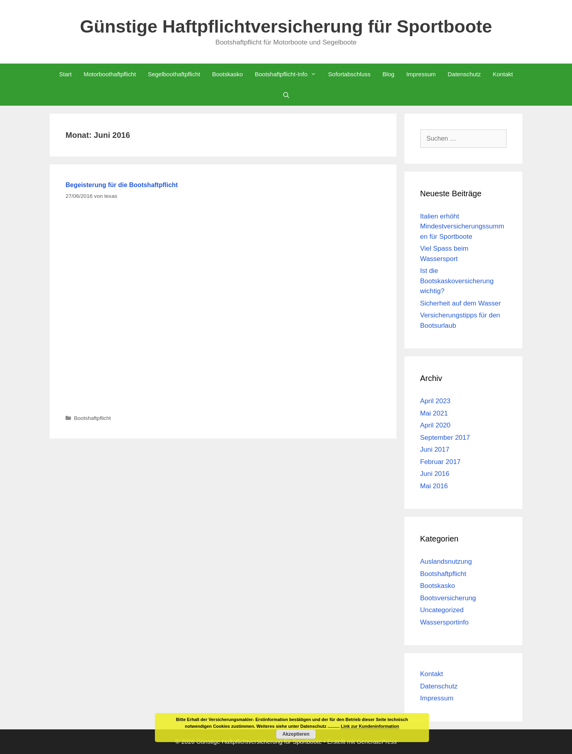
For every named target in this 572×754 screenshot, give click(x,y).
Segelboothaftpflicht (174, 74)
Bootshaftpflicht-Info (288, 74)
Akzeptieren (295, 734)
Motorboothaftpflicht (109, 74)
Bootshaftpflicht (92, 418)
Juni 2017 (435, 449)
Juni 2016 (435, 474)
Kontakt (503, 74)
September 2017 (445, 437)
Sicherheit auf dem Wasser (460, 303)
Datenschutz (464, 74)
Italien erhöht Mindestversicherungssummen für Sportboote (462, 226)
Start (65, 74)
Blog (388, 74)
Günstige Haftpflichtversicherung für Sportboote (286, 26)
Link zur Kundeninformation (370, 726)
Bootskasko (227, 74)
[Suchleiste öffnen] (286, 95)
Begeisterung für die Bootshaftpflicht (122, 185)
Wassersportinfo (444, 622)
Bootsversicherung (448, 598)
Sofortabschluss (349, 74)
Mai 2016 (434, 486)
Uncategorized (442, 610)
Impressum (421, 74)
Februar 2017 (440, 462)
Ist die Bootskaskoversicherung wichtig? (457, 281)
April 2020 (435, 425)
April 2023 (435, 401)
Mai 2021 (434, 413)
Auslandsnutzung (446, 561)
